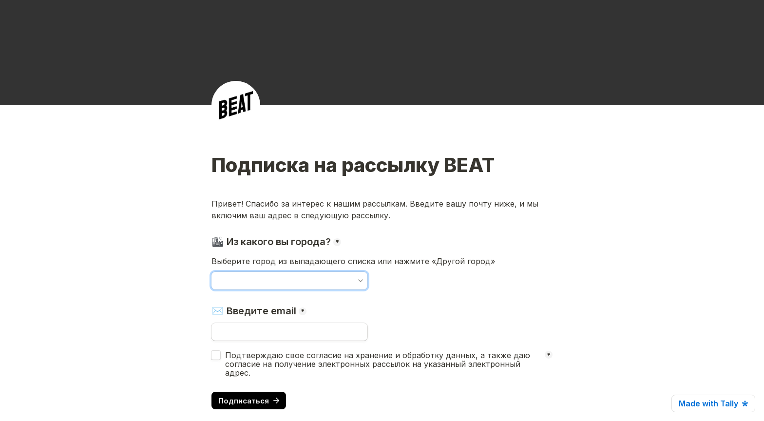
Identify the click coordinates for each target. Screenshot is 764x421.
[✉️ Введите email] (289, 332)
